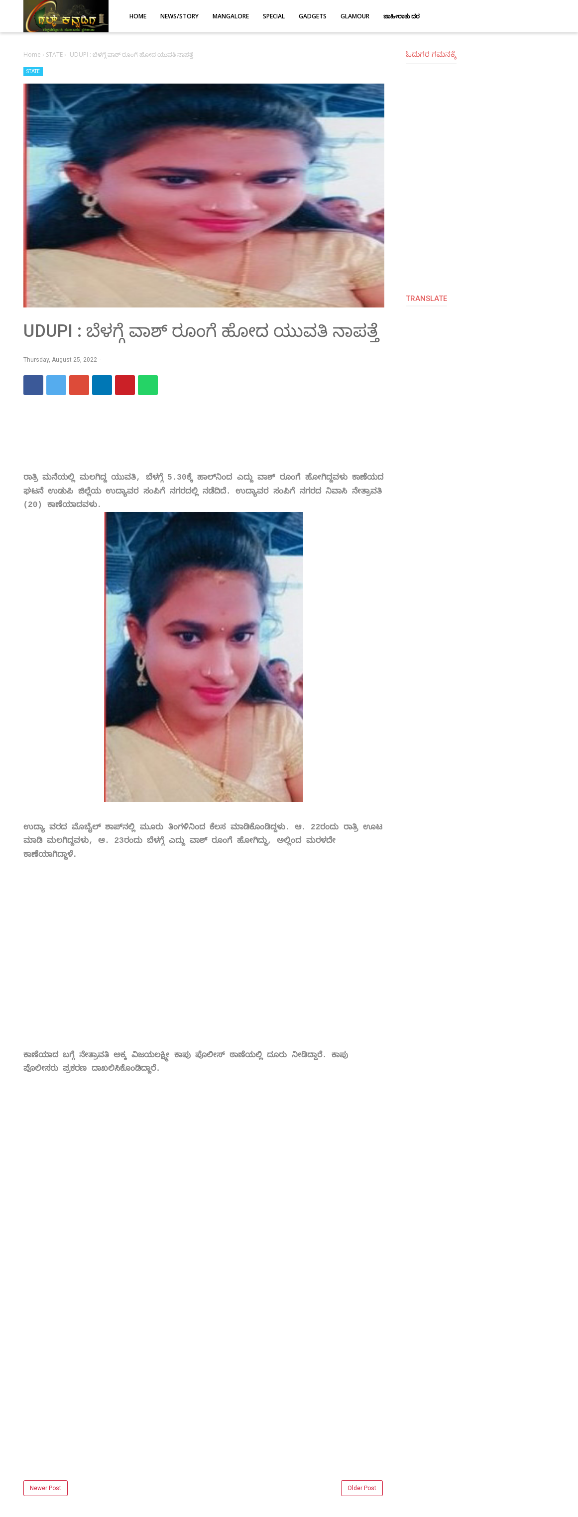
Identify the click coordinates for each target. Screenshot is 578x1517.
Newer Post (45, 1488)
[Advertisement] (203, 968)
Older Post (361, 1488)
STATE (33, 71)
